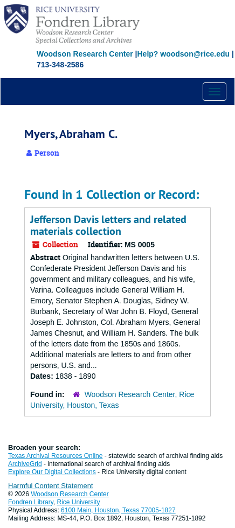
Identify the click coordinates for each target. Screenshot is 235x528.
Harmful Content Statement (50, 486)
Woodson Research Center (85, 54)
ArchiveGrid (25, 464)
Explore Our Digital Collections (52, 472)
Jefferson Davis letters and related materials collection (108, 225)
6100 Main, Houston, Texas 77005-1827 (118, 510)
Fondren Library (30, 502)
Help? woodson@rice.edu (183, 54)
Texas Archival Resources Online (55, 456)
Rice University (78, 502)
